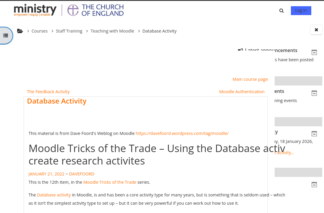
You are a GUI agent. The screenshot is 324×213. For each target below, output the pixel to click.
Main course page (196, 79)
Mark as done (192, 124)
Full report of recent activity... (265, 152)
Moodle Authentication (188, 91)
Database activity (52, 195)
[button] (282, 10)
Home (247, 194)
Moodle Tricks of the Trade (108, 182)
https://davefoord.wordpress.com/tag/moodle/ (180, 133)
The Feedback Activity (47, 91)
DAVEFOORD (80, 174)
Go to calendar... (252, 106)
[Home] (71, 10)
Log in (301, 10)
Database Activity (55, 101)
